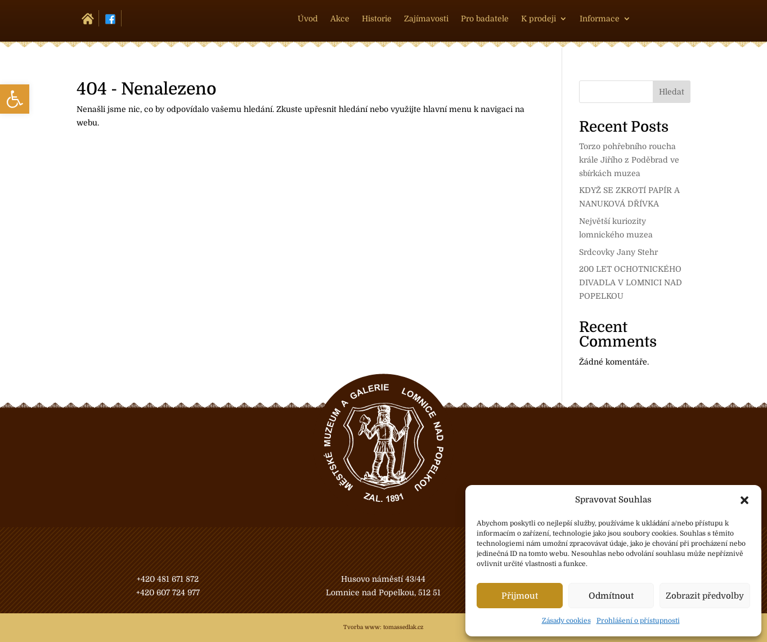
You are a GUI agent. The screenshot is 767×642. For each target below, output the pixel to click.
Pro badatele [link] (485, 19)
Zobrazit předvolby (705, 596)
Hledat (671, 91)
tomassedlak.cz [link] (403, 627)
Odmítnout (611, 596)
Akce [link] (339, 19)
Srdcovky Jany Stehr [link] (618, 252)
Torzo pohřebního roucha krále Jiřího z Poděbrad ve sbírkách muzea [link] (629, 160)
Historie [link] (377, 19)
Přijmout (519, 596)
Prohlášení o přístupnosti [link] (638, 621)
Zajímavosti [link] (426, 19)
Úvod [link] (308, 19)
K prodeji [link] (538, 19)
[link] (14, 99)
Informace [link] (600, 19)
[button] (744, 500)
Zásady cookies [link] (566, 621)
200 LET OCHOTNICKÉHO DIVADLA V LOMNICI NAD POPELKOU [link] (630, 282)
